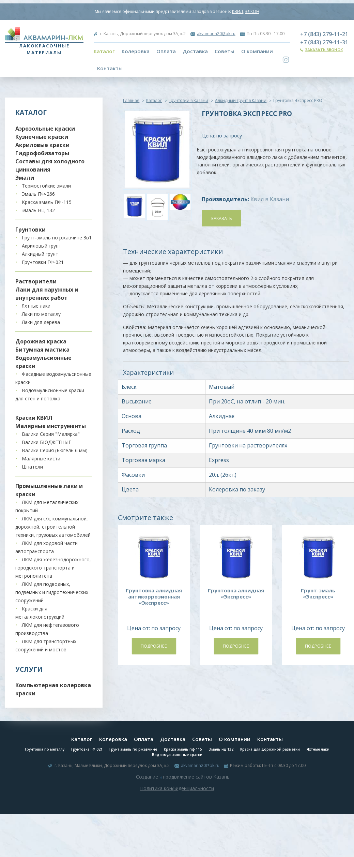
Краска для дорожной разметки (270, 749)
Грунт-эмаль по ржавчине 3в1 (57, 237)
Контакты (110, 68)
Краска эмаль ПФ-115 (47, 202)
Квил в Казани (269, 199)
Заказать (221, 218)
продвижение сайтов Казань (196, 776)
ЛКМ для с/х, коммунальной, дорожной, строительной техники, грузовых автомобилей (53, 526)
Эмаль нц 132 (221, 749)
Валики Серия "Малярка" (51, 434)
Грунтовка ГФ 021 (87, 749)
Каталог (104, 51)
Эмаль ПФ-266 (38, 194)
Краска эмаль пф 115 (183, 749)
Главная (131, 100)
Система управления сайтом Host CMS (177, 796)
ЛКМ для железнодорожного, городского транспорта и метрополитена (53, 567)
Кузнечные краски (41, 137)
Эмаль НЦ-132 (38, 210)
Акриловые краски (42, 145)
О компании (257, 51)
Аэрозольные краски (45, 128)
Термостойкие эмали (46, 185)
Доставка (195, 51)
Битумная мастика (42, 349)
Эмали (24, 177)
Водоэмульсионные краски (177, 754)
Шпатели (32, 466)
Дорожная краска (40, 341)
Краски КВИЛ (33, 418)
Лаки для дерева (41, 322)
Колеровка (136, 51)
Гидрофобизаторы (42, 153)
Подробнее (154, 646)
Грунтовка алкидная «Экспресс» (236, 593)
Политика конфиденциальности (177, 788)
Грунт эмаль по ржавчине (133, 749)
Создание (147, 776)
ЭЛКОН (252, 11)
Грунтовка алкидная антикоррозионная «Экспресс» (154, 596)
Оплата (166, 51)
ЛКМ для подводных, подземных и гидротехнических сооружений (51, 592)
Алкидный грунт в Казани (240, 100)
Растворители (36, 281)
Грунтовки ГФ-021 (43, 262)
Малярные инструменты (50, 426)
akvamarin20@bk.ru (216, 33)
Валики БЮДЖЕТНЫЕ (46, 442)
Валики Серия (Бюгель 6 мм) (55, 450)
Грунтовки (30, 229)
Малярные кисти (41, 458)
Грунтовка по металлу (44, 749)
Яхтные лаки (36, 305)
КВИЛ (237, 11)
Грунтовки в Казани (188, 100)
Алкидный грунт (40, 254)
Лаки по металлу (41, 314)
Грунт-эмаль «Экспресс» (318, 593)
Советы (224, 51)
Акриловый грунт (41, 245)
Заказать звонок (324, 49)
